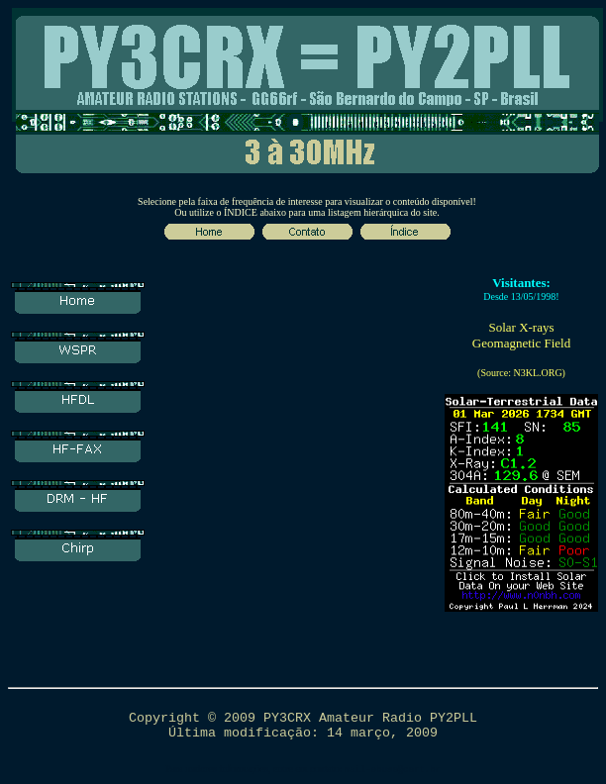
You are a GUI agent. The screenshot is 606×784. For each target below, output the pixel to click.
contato (324, 769)
